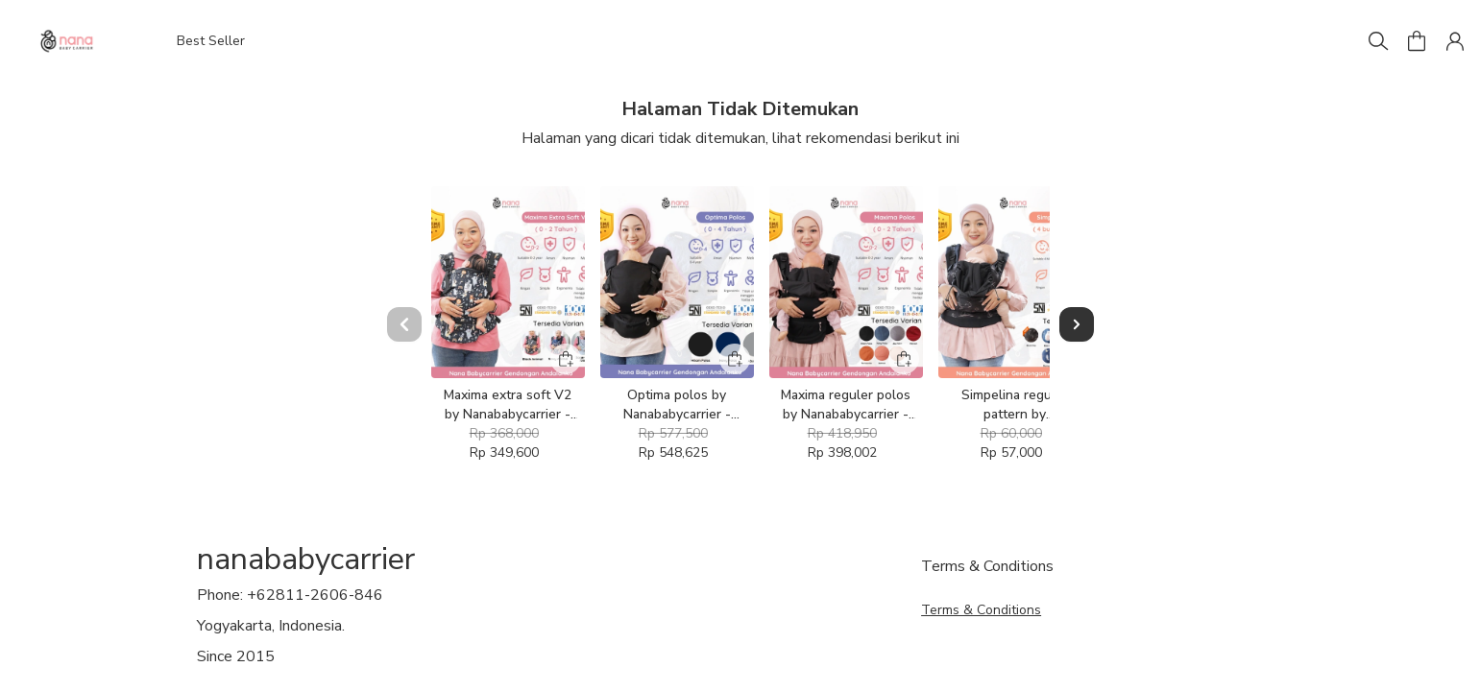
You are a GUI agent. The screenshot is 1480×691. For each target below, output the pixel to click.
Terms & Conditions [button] (981, 610)
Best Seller (211, 41)
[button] (1416, 41)
